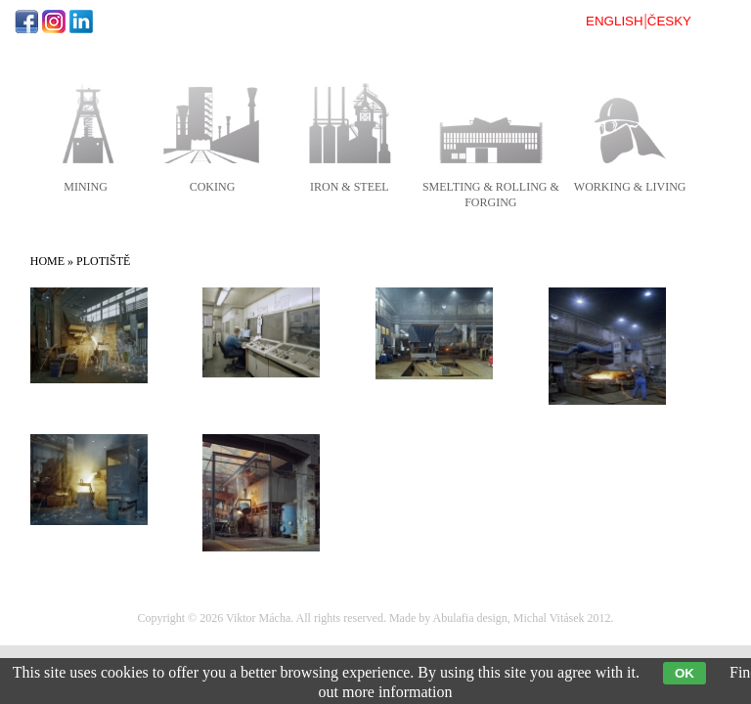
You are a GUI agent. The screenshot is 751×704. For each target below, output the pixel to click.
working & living (630, 187)
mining (86, 187)
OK (684, 673)
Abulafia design (470, 618)
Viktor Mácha (258, 618)
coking (213, 187)
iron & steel (349, 187)
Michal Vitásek (549, 618)
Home (47, 261)
